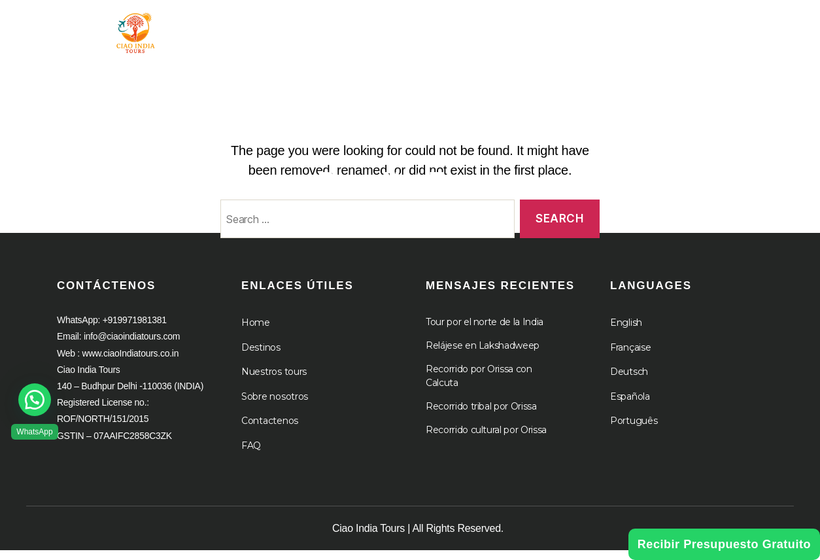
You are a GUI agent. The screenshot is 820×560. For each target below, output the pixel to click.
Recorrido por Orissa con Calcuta (479, 386)
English (626, 333)
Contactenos (269, 431)
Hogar (264, 27)
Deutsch (629, 382)
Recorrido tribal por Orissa (481, 417)
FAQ (251, 455)
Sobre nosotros (274, 406)
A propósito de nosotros (595, 27)
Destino (464, 27)
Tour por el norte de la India (484, 332)
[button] (34, 399)
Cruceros (730, 27)
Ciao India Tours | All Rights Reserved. (418, 538)
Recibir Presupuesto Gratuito (724, 544)
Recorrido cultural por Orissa (486, 440)
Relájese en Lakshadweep (482, 356)
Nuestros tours (274, 382)
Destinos (261, 357)
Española (630, 406)
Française (630, 357)
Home (255, 333)
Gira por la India (355, 27)
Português (634, 431)
